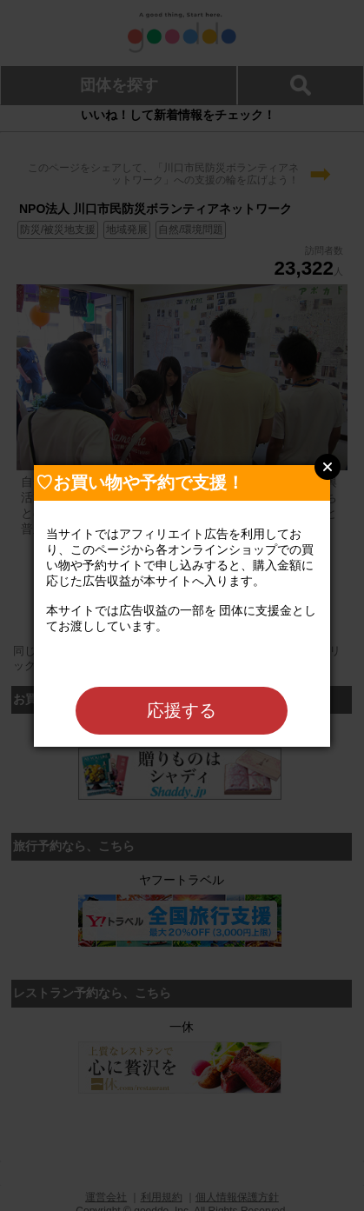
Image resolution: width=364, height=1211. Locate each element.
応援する (181, 710)
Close (327, 467)
